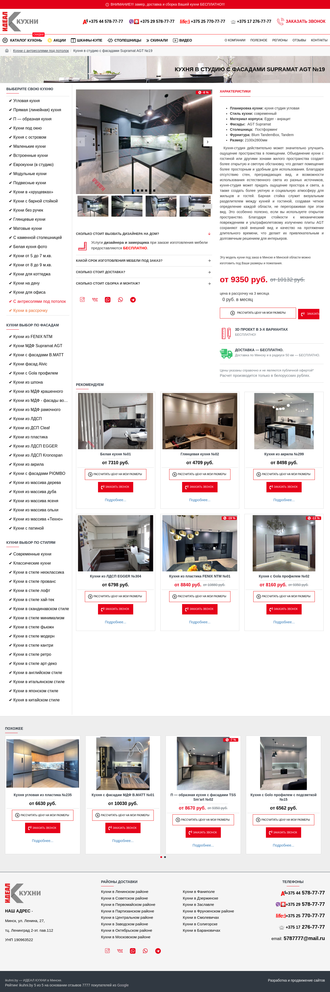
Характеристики (235, 91)
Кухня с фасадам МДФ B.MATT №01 (123, 795)
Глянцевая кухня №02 (200, 453)
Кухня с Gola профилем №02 (284, 575)
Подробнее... (115, 498)
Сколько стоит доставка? (100, 272)
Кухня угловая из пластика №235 (43, 795)
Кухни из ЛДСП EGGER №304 (115, 575)
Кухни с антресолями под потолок (41, 51)
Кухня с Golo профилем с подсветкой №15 (283, 797)
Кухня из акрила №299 (284, 453)
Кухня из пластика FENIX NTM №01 (199, 575)
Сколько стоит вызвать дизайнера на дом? (117, 234)
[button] (80, 141)
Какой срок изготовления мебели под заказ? (119, 261)
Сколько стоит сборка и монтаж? (108, 283)
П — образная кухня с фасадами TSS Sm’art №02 (203, 797)
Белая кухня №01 (115, 453)
